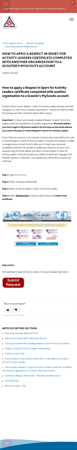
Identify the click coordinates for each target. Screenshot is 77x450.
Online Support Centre (12, 43)
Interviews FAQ (11, 381)
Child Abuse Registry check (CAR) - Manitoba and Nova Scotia (32, 376)
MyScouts (21, 175)
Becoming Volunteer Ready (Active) (21, 46)
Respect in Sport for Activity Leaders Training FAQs (27, 348)
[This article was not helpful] (16, 310)
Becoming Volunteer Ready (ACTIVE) (21, 333)
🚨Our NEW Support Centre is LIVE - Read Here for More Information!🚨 (34, 9)
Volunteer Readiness (35, 43)
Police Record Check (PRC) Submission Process (26, 338)
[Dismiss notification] (72, 2)
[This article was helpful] (8, 310)
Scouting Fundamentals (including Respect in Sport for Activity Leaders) (37, 343)
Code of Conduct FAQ (14, 354)
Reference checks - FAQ (15, 386)
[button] (71, 19)
